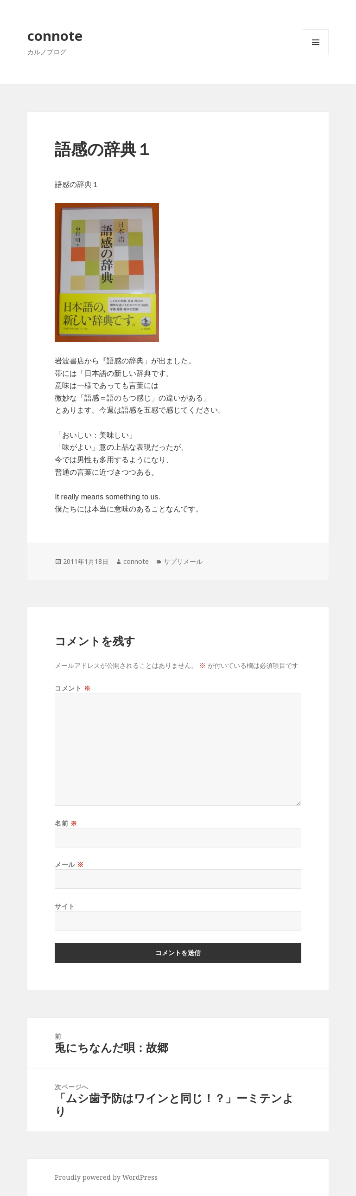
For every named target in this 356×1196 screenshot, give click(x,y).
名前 (66, 823)
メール (69, 864)
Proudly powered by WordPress (106, 1177)
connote (55, 35)
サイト (65, 906)
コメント (72, 688)
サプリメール (183, 561)
